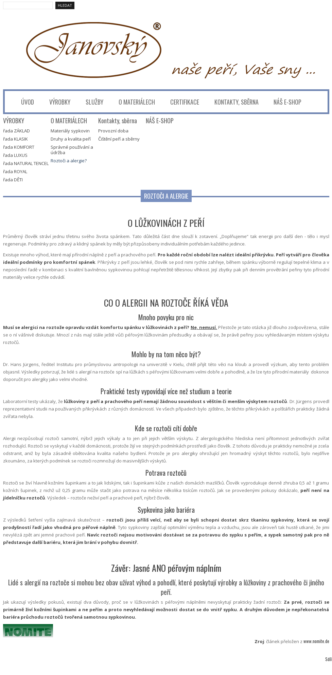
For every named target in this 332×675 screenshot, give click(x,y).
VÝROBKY (59, 101)
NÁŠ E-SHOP (287, 101)
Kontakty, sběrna (236, 101)
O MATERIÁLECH (137, 101)
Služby (94, 101)
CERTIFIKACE (184, 101)
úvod (27, 101)
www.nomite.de (316, 641)
